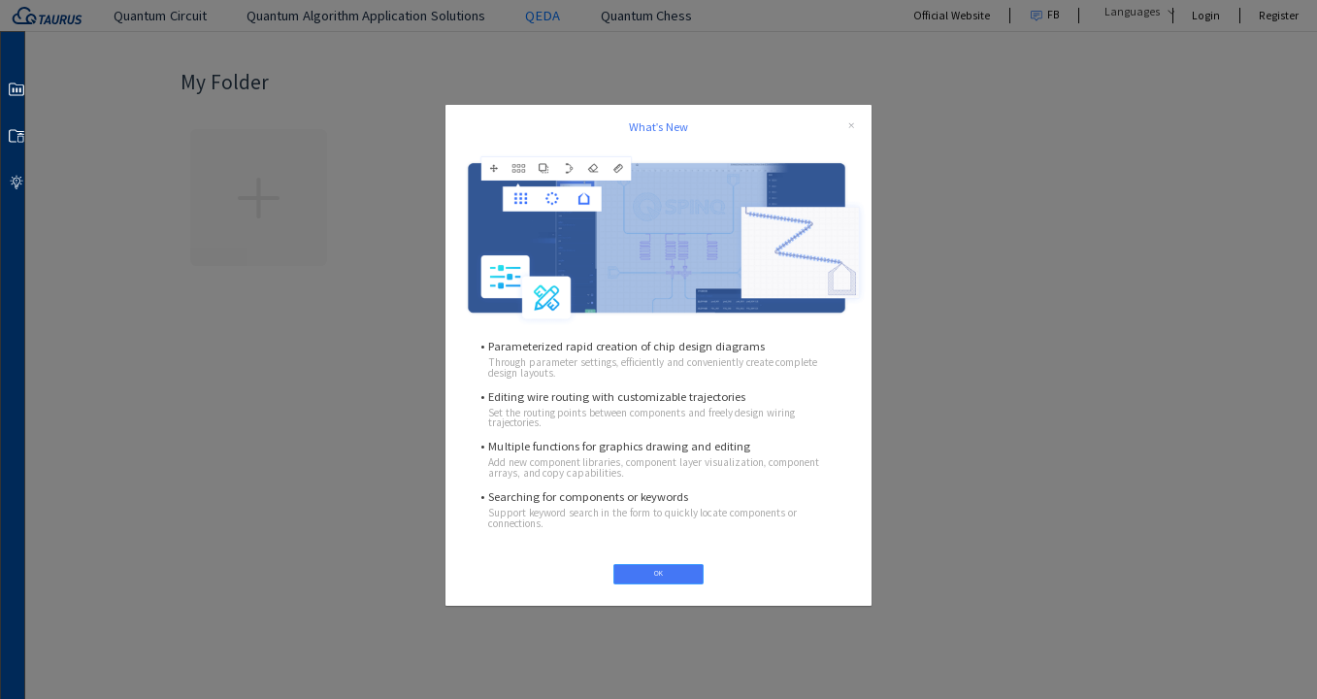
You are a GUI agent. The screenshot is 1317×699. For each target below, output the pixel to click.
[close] (851, 126)
